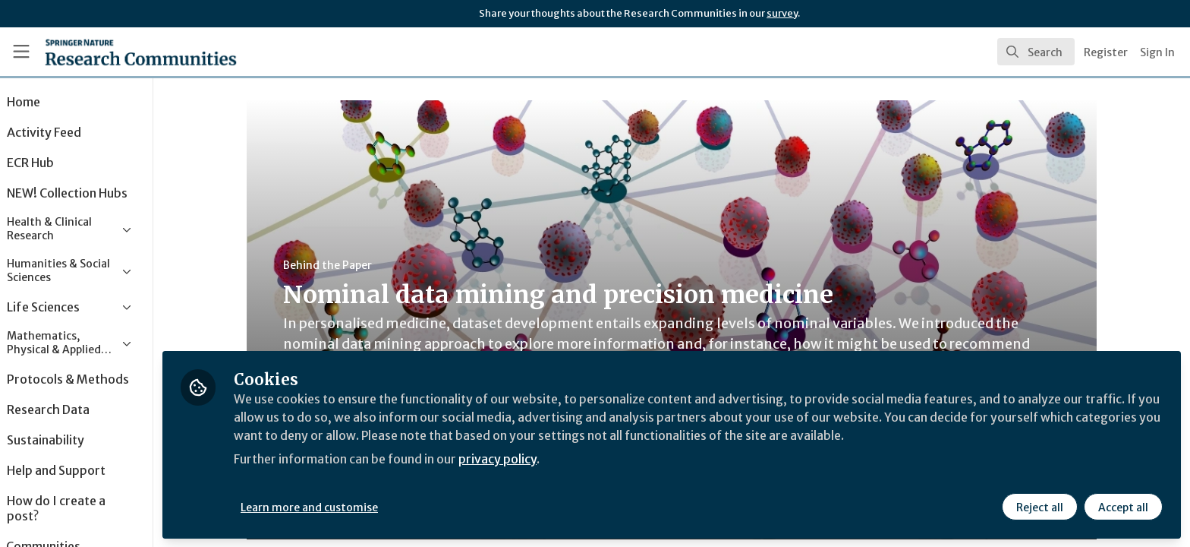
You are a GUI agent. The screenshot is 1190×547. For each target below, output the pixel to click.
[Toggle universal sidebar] (21, 51)
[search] (1036, 51)
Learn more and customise (350, 507)
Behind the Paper (348, 265)
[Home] (122, 51)
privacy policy (541, 458)
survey (782, 13)
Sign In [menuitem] (1157, 52)
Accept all (1123, 507)
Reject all (1039, 507)
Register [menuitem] (1106, 52)
